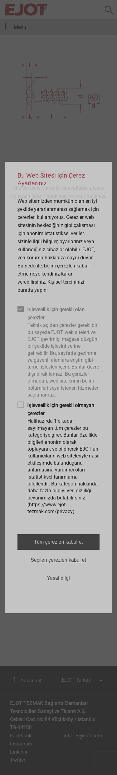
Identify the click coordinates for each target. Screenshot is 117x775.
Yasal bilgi (58, 578)
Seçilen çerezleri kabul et (58, 560)
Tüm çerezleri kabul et (58, 542)
